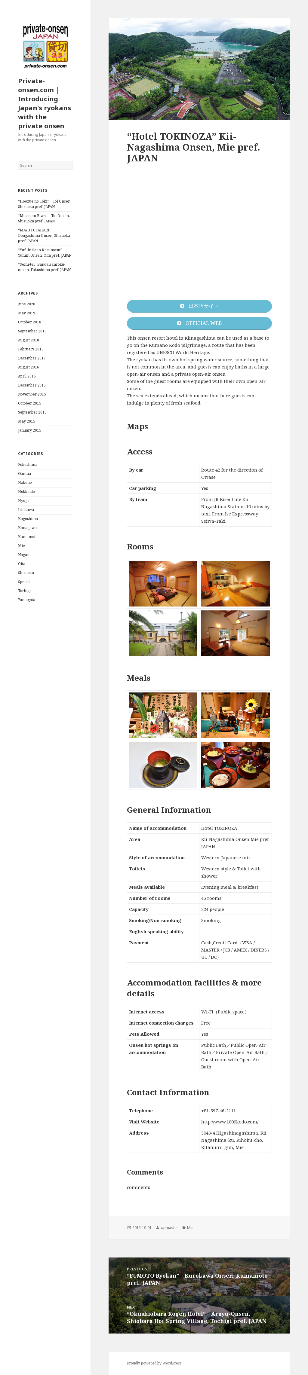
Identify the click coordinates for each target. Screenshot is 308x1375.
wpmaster (169, 1227)
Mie (21, 545)
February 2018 (31, 349)
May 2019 (26, 313)
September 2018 (32, 331)
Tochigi (24, 590)
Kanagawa (27, 527)
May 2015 (26, 421)
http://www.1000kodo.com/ (229, 1122)
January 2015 (29, 430)
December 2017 (32, 358)
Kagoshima (28, 518)
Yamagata (26, 599)
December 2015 (32, 385)
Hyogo (23, 500)
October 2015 (29, 403)
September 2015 (32, 412)
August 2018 (28, 340)
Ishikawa (26, 509)
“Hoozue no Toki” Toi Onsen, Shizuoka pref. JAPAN (44, 204)
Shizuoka (26, 572)
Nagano (25, 554)
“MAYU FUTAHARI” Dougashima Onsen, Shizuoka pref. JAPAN (44, 235)
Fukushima (27, 464)
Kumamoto (28, 536)
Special (24, 581)
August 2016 (28, 367)
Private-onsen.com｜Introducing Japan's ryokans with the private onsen (44, 103)
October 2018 (29, 322)
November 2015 (32, 394)
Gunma (24, 473)
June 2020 (26, 304)
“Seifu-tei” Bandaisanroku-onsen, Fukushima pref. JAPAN (44, 267)
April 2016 (27, 376)
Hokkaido (26, 491)
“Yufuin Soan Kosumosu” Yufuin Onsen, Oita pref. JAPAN (45, 252)
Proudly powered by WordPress (154, 1363)
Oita (21, 563)
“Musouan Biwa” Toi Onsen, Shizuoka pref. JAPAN (44, 218)
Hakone (25, 482)
